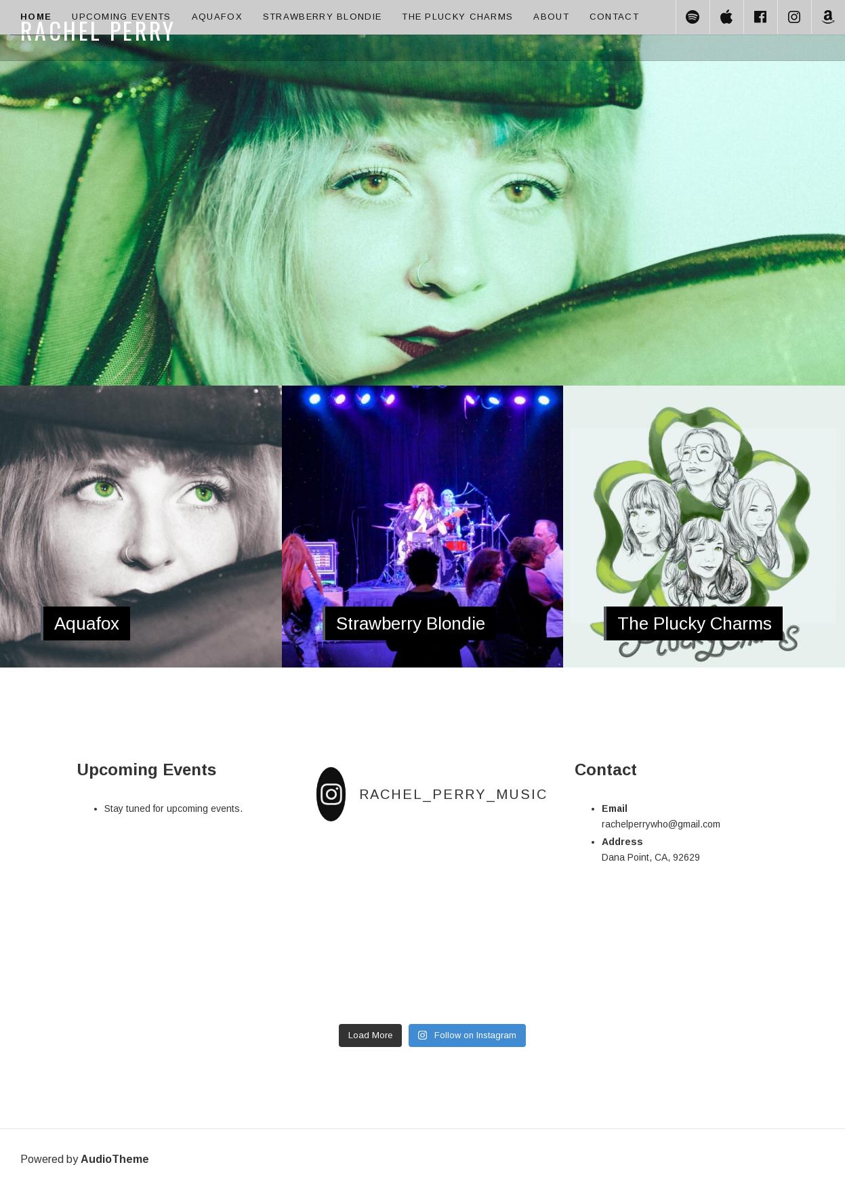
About (551, 17)
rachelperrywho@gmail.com (661, 824)
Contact (614, 17)
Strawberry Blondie (322, 17)
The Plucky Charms (457, 17)
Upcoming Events (121, 17)
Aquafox (217, 17)
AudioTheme (115, 1159)
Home (35, 17)
